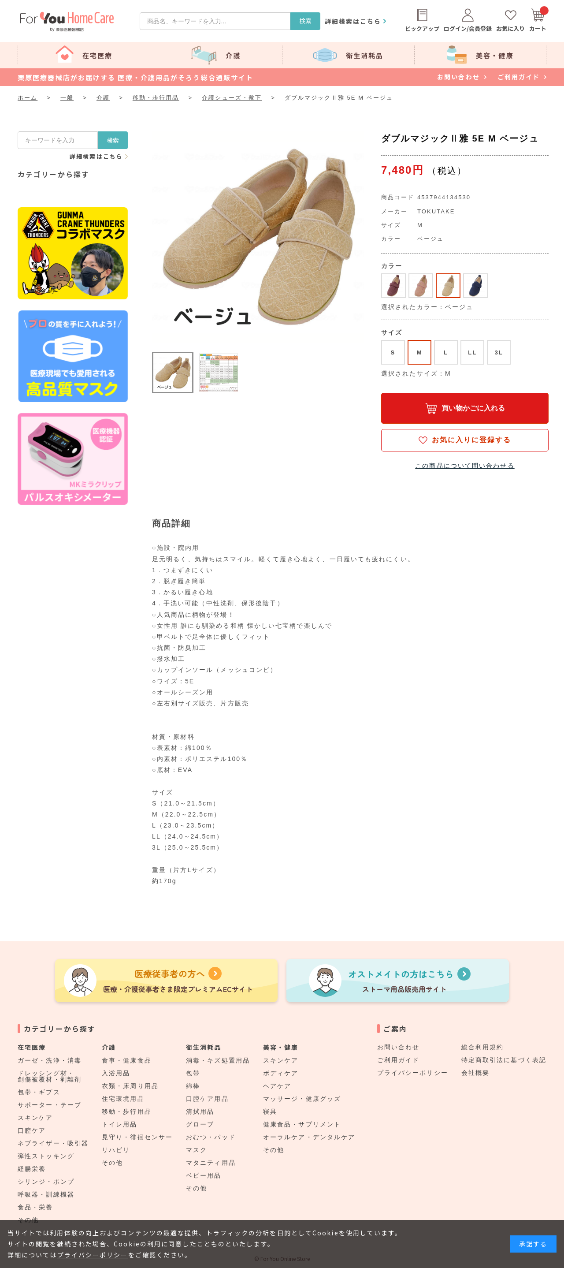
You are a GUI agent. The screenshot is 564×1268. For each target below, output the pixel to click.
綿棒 (193, 1086)
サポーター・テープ (50, 1105)
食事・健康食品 (127, 1060)
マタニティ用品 (211, 1163)
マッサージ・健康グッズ (302, 1099)
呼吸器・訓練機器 (46, 1194)
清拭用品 (200, 1111)
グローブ (200, 1124)
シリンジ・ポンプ (46, 1181)
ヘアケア (277, 1086)
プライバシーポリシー (412, 1073)
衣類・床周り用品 (130, 1086)
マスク (196, 1150)
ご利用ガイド (398, 1060)
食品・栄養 (35, 1207)
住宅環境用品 (123, 1099)
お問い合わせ (398, 1047)
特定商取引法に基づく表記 (503, 1060)
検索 (305, 20)
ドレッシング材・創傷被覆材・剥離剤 (50, 1076)
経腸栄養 (32, 1169)
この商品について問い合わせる (464, 465)
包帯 (193, 1073)
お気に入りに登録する (472, 440)
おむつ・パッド (211, 1137)
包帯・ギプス (39, 1092)
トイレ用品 (119, 1124)
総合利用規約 (482, 1047)
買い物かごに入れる (473, 408)
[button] (172, 372)
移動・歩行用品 (127, 1111)
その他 (112, 1163)
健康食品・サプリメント (302, 1124)
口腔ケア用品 (207, 1099)
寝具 (270, 1111)
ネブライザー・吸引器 (53, 1143)
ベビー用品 (204, 1175)
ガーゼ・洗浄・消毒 (50, 1060)
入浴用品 (116, 1073)
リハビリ (116, 1150)
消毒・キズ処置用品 (218, 1060)
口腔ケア (32, 1130)
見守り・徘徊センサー (137, 1137)
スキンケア (35, 1118)
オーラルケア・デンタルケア (309, 1137)
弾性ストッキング (46, 1156)
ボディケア (281, 1073)
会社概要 (475, 1073)
